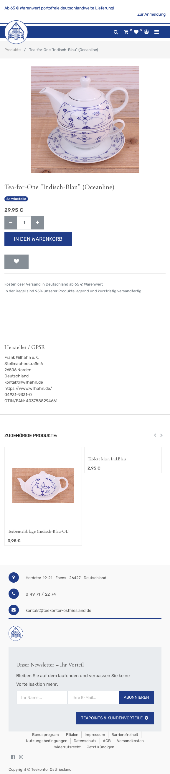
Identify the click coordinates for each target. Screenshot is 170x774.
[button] (16, 262)
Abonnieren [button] (136, 697)
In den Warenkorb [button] (38, 239)
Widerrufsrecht (67, 747)
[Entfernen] (10, 222)
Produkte (12, 50)
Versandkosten (130, 741)
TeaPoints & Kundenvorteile (115, 718)
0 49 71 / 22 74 (41, 594)
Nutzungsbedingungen (46, 741)
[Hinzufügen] (37, 222)
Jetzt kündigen (100, 747)
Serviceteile (16, 199)
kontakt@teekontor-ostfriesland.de (58, 610)
